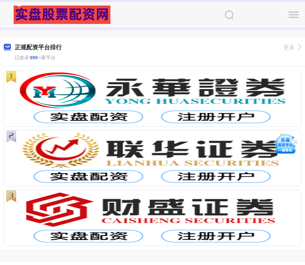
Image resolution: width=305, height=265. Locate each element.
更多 (292, 47)
